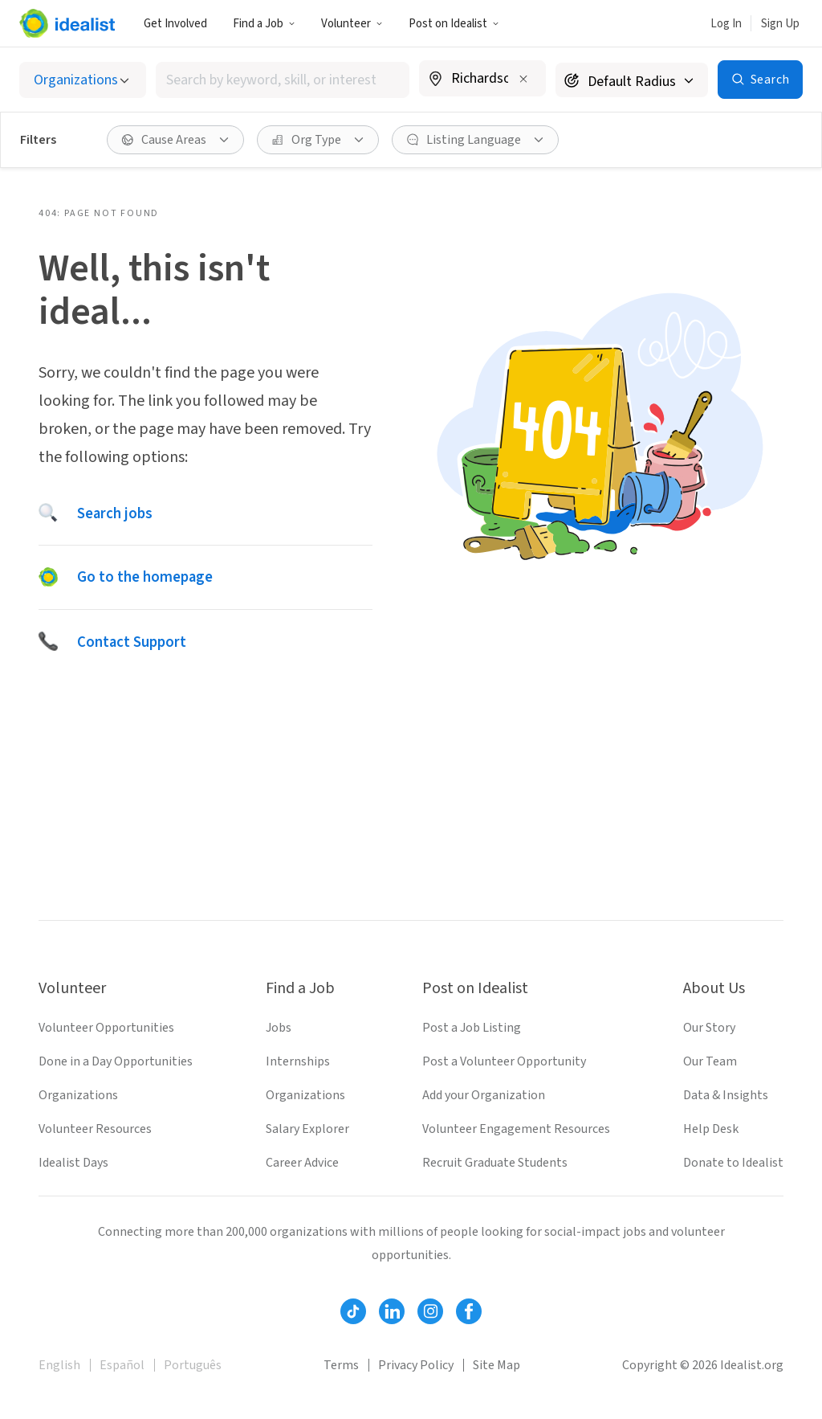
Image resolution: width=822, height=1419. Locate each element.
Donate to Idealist (733, 1163)
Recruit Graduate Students (495, 1163)
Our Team (710, 1061)
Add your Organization (483, 1095)
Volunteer (352, 23)
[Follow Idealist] (353, 1311)
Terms (341, 1365)
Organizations (78, 1095)
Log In (726, 23)
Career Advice (302, 1163)
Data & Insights (725, 1095)
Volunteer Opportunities (106, 1028)
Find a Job (264, 23)
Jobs (278, 1028)
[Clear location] (523, 78)
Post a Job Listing (471, 1028)
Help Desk (711, 1129)
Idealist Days (73, 1163)
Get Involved (175, 23)
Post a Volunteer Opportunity (504, 1061)
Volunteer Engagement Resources (516, 1129)
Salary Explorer (307, 1129)
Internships (298, 1061)
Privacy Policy (416, 1365)
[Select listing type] (82, 80)
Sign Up (780, 23)
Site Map (496, 1365)
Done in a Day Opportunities (116, 1061)
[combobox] (283, 80)
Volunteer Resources (95, 1129)
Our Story (709, 1028)
